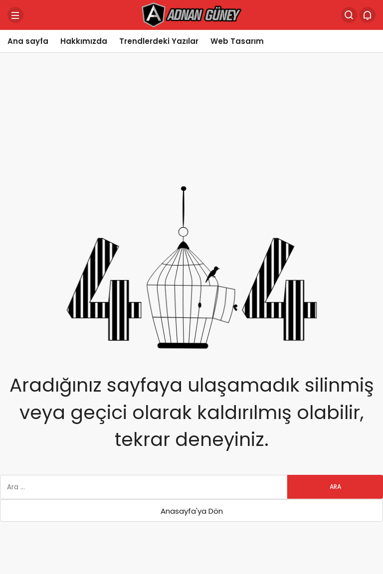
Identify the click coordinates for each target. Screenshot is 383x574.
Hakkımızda (83, 41)
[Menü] (15, 15)
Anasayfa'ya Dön (192, 511)
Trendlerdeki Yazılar (158, 41)
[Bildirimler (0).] (368, 15)
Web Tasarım (237, 41)
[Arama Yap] (349, 15)
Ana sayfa (27, 41)
